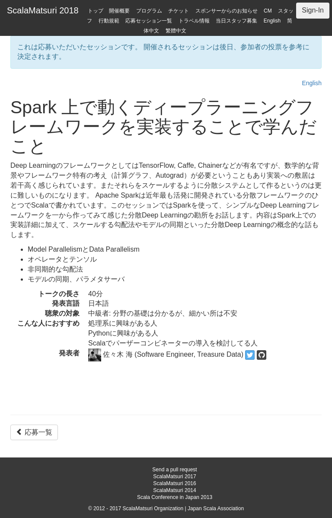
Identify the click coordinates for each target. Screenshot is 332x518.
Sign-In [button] (313, 10)
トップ (95, 11)
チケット (178, 11)
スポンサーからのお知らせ (226, 11)
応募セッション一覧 (148, 21)
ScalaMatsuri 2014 (174, 490)
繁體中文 (176, 31)
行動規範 (109, 21)
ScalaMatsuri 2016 (174, 483)
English (272, 21)
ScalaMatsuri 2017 (174, 476)
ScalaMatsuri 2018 (43, 10)
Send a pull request (174, 470)
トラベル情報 (194, 21)
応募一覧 (34, 432)
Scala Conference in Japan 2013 (174, 497)
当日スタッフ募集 (236, 21)
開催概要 (119, 11)
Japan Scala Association (216, 508)
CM (268, 11)
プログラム (149, 11)
